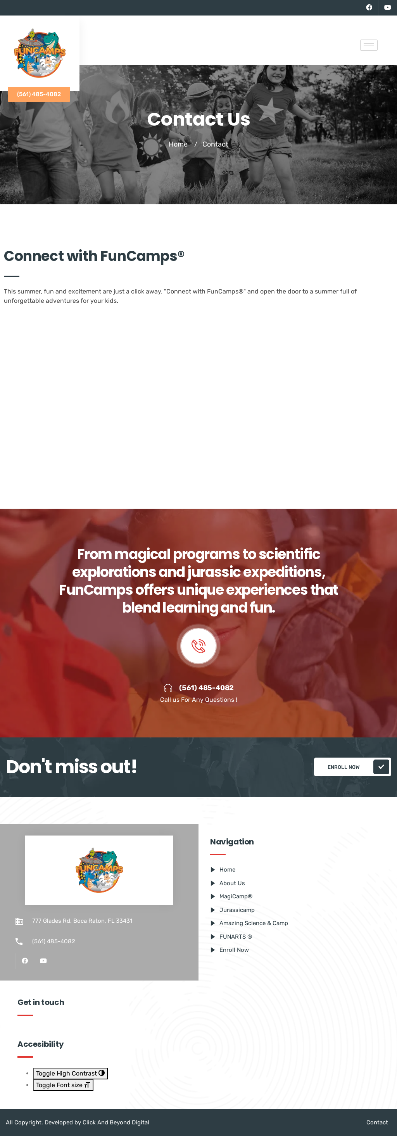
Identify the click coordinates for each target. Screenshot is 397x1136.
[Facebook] (369, 8)
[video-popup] (198, 645)
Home (178, 144)
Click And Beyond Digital (116, 1122)
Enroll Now (358, 767)
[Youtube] (387, 8)
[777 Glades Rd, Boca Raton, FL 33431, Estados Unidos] (198, 401)
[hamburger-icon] (369, 45)
